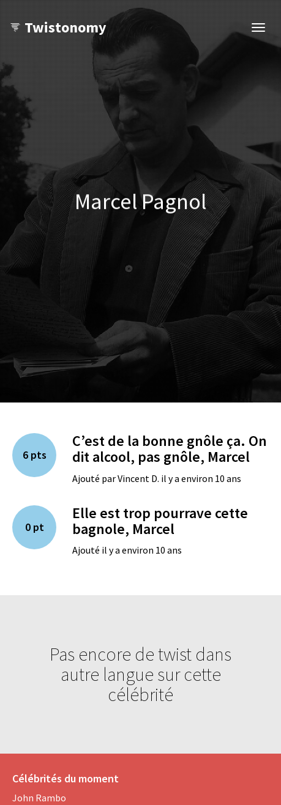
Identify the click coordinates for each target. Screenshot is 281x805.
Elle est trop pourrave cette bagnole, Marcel (160, 520)
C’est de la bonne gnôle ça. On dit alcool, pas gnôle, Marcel (169, 448)
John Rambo (39, 798)
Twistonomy (58, 27)
